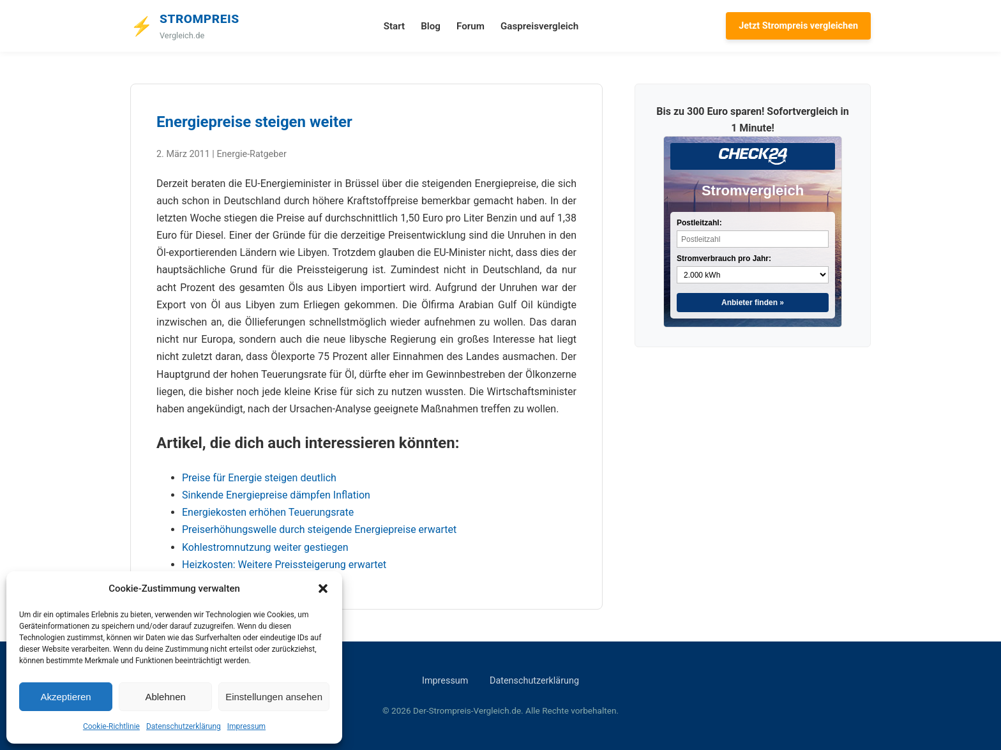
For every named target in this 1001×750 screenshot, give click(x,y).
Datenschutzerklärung (183, 726)
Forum (470, 26)
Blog (430, 26)
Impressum (246, 726)
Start (394, 26)
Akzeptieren (65, 696)
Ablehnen (165, 696)
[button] (323, 588)
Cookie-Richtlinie (111, 726)
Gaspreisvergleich (539, 26)
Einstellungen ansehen (273, 696)
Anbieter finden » (752, 302)
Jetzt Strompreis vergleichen (798, 25)
